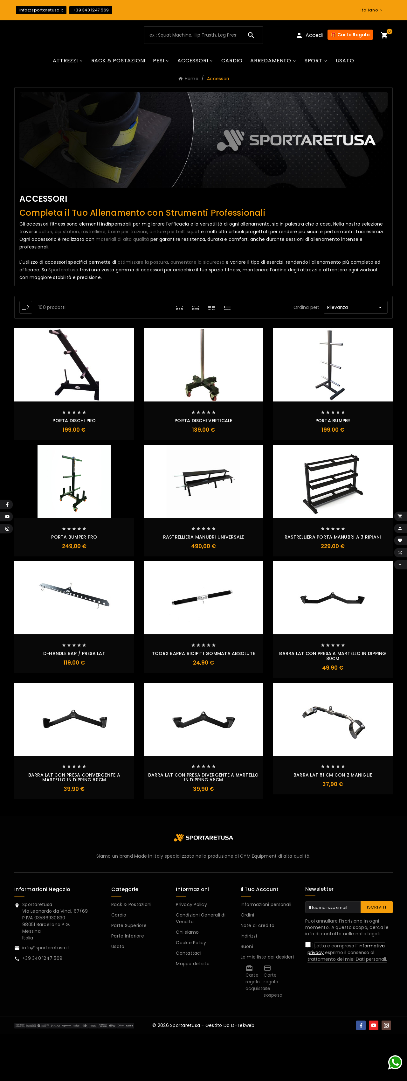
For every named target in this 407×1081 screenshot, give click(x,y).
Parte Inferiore (127, 937)
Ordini (247, 916)
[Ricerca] (192, 36)
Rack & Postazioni (131, 906)
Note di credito (258, 927)
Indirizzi (249, 937)
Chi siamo (187, 933)
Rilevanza (355, 308)
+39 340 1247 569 (91, 10)
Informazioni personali (266, 906)
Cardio (119, 916)
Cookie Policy (191, 944)
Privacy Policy (191, 906)
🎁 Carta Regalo (350, 35)
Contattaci (188, 954)
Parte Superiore (129, 927)
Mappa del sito (193, 965)
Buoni (247, 948)
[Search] (251, 36)
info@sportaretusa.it (41, 10)
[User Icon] (309, 36)
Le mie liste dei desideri (267, 958)
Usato (117, 948)
